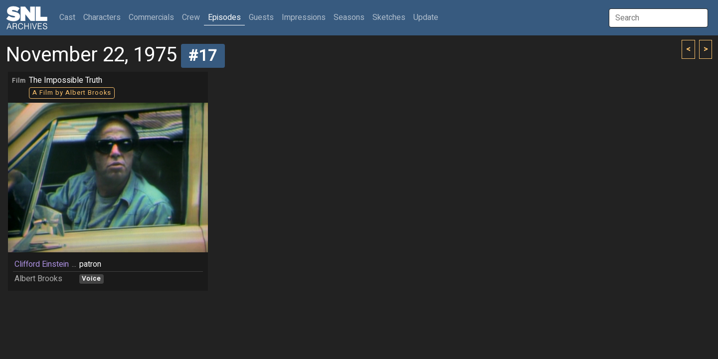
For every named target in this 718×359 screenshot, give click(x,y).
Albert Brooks (38, 279)
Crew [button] (191, 17)
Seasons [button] (349, 17)
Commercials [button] (151, 17)
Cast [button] (69, 17)
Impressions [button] (304, 17)
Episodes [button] (224, 17)
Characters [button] (102, 17)
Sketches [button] (388, 17)
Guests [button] (261, 17)
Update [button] (425, 17)
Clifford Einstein (41, 264)
